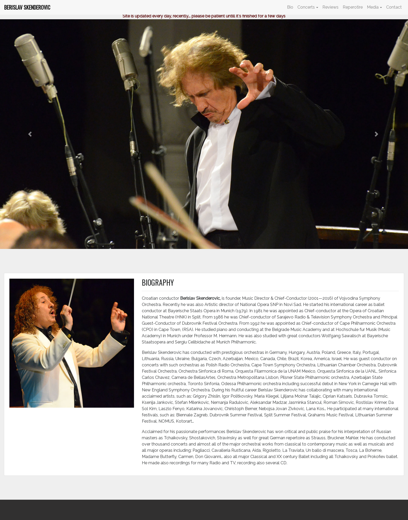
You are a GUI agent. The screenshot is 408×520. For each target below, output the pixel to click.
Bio (290, 7)
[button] (30, 134)
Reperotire (353, 7)
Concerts (306, 7)
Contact (394, 7)
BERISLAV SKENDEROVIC (27, 7)
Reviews (330, 7)
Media (373, 7)
